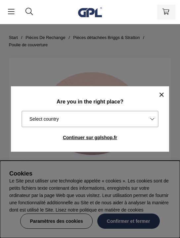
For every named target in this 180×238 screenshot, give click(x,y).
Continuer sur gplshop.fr (90, 137)
